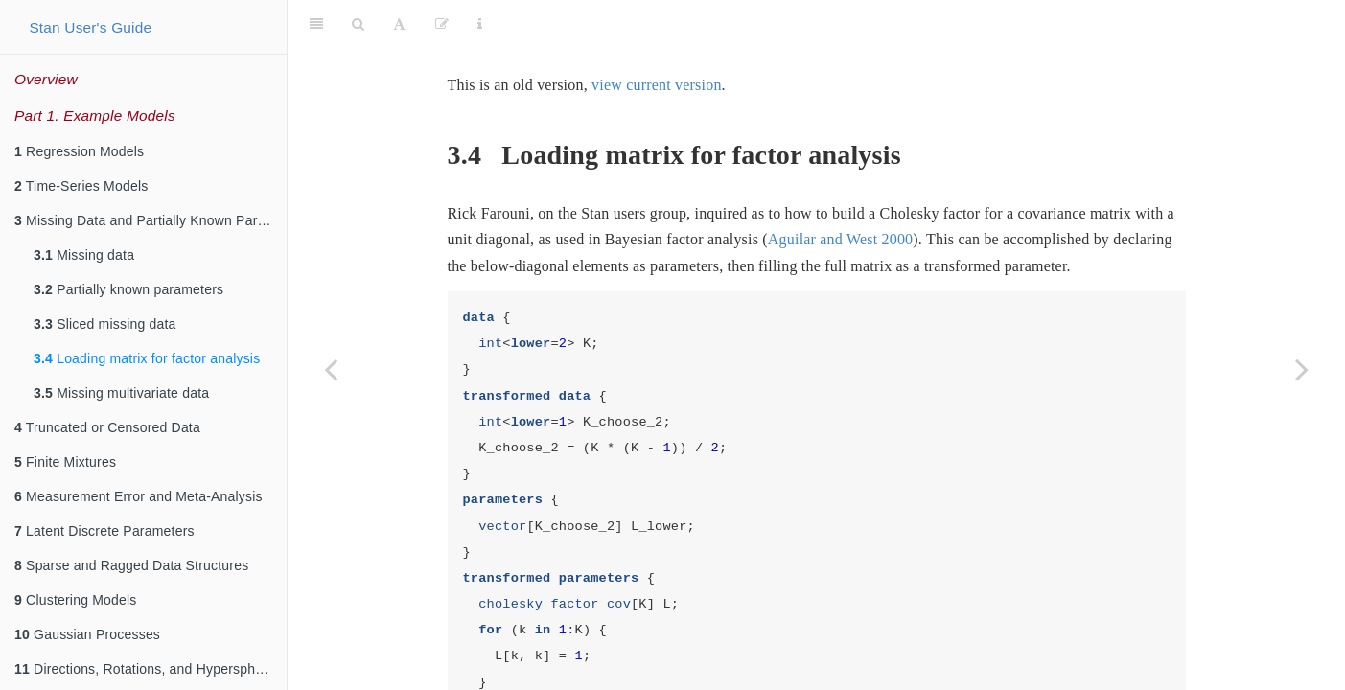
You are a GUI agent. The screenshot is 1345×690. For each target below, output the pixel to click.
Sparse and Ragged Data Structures (131, 565)
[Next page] (1302, 369)
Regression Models (79, 151)
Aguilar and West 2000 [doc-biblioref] (840, 191)
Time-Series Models (81, 186)
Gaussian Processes (87, 634)
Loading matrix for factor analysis (147, 358)
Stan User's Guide (90, 27)
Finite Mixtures (65, 462)
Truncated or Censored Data (107, 427)
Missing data (84, 255)
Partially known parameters (128, 289)
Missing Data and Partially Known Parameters (150, 220)
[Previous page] (331, 369)
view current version (656, 37)
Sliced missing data (105, 324)
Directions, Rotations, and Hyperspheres (148, 669)
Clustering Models (75, 600)
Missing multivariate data (121, 393)
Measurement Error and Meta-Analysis (138, 496)
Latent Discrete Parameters (104, 531)
